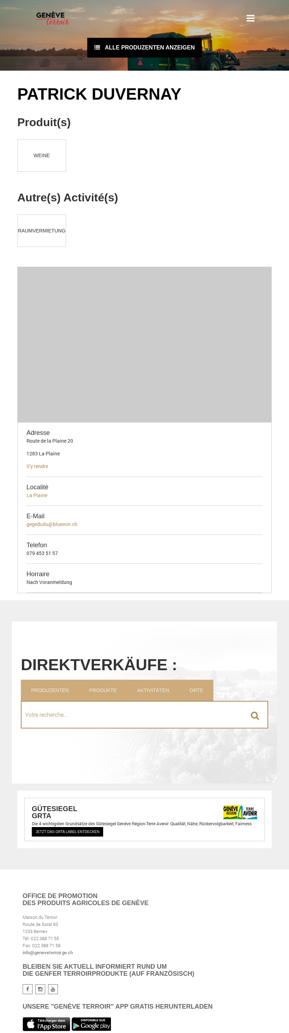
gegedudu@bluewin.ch (51, 524)
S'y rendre (37, 466)
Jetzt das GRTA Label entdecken (67, 832)
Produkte (103, 690)
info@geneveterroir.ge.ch (48, 952)
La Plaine (36, 495)
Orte (197, 690)
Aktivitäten (153, 690)
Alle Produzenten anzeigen (144, 48)
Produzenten (50, 690)
